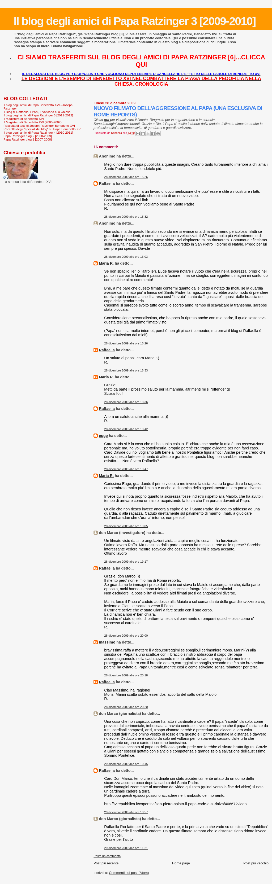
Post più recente (106, 863)
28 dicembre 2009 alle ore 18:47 (126, 469)
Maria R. (106, 263)
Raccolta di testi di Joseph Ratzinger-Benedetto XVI (39, 125)
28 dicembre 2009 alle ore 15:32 (126, 216)
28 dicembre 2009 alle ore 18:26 (126, 343)
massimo (107, 642)
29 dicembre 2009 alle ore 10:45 (126, 763)
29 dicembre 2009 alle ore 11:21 (126, 848)
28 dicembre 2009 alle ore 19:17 (126, 561)
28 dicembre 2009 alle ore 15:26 (126, 176)
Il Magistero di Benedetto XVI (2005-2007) (32, 122)
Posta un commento (107, 855)
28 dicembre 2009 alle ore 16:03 (126, 256)
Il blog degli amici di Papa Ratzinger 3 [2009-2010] (135, 21)
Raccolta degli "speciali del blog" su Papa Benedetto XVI (42, 129)
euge (103, 436)
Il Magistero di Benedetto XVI (23, 118)
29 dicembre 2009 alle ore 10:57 (126, 812)
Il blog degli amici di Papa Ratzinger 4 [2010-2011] (38, 132)
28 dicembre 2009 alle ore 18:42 (126, 429)
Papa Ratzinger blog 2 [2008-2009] (27, 136)
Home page (181, 863)
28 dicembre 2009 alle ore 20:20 (126, 706)
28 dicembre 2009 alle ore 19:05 (126, 526)
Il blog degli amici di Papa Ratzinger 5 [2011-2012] (38, 115)
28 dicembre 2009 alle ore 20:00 (126, 635)
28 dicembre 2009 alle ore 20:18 (126, 675)
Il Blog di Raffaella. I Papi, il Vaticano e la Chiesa (36, 111)
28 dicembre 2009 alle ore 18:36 (126, 402)
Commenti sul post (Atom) (129, 873)
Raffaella (107, 183)
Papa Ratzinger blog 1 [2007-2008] (27, 139)
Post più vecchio (256, 863)
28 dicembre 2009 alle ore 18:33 (126, 370)
